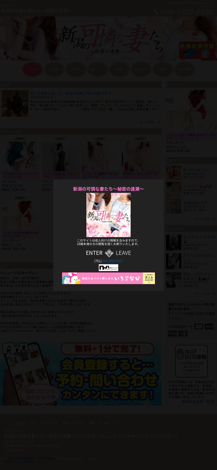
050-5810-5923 (112, 261)
